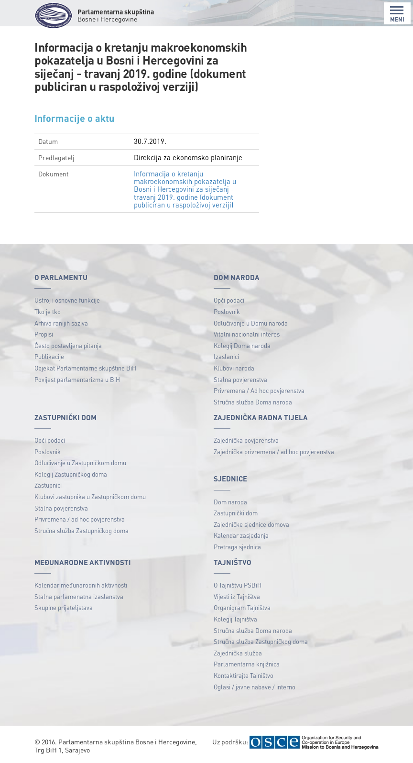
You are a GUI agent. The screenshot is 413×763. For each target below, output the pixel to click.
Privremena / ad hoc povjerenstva (79, 519)
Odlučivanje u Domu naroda (251, 323)
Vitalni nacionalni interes (247, 334)
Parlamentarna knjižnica (247, 664)
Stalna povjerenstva (240, 379)
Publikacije (49, 356)
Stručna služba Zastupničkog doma (81, 530)
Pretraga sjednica (237, 547)
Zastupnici (48, 485)
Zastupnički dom (236, 513)
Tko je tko (47, 311)
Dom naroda (230, 502)
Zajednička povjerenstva (246, 440)
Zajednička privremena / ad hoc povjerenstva (274, 451)
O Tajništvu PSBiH (237, 585)
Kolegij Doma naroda (242, 345)
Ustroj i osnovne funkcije (67, 300)
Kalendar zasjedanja (241, 535)
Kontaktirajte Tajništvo (243, 675)
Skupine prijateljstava (63, 607)
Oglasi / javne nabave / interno (254, 687)
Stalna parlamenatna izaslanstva (78, 596)
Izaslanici (226, 356)
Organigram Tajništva (242, 607)
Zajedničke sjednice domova (251, 524)
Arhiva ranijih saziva (61, 323)
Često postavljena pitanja (68, 345)
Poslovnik (227, 311)
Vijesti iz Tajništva (237, 596)
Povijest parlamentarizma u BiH (77, 379)
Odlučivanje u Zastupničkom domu (80, 462)
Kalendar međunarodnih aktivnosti (80, 585)
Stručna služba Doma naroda (253, 402)
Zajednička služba (238, 653)
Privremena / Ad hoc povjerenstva (259, 390)
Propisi (43, 334)
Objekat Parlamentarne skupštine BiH (85, 368)
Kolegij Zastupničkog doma (70, 474)
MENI (397, 14)
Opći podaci (229, 300)
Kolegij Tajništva (235, 619)
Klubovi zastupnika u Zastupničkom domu (90, 496)
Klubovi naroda (234, 368)
